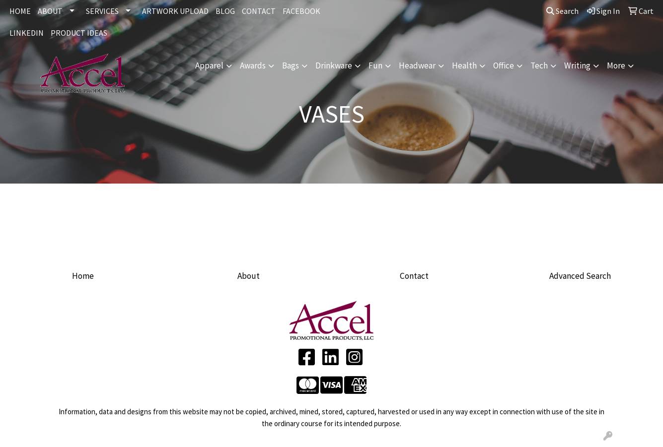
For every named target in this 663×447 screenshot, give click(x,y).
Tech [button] (539, 65)
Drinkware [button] (333, 65)
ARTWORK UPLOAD (175, 11)
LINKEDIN (26, 33)
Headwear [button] (417, 65)
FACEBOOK (301, 11)
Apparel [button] (209, 65)
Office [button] (503, 65)
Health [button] (464, 65)
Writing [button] (577, 65)
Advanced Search (580, 275)
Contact (414, 275)
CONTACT (259, 11)
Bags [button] (290, 65)
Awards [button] (253, 65)
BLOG (225, 11)
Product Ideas (79, 33)
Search (562, 11)
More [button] (616, 65)
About (248, 275)
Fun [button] (375, 65)
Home (83, 275)
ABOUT (50, 11)
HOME (20, 11)
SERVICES (102, 11)
